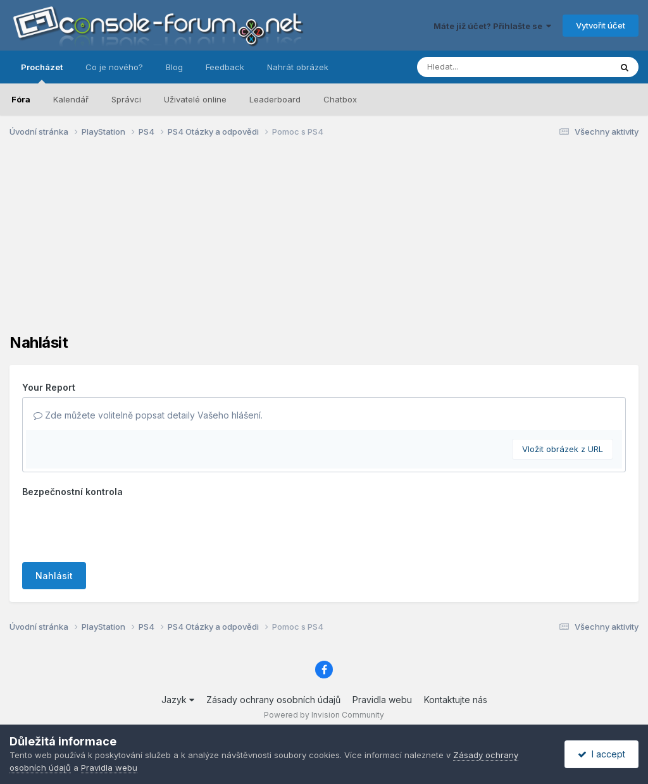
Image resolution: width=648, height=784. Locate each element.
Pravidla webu (382, 699)
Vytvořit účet (600, 25)
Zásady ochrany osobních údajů (273, 699)
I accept (601, 754)
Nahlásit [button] (54, 575)
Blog (174, 67)
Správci (126, 99)
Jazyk (177, 699)
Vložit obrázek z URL (562, 449)
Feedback (225, 67)
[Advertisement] (324, 245)
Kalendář (71, 99)
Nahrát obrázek (297, 67)
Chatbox (340, 99)
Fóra (20, 99)
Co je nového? (114, 67)
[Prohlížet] (490, 67)
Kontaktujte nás (455, 699)
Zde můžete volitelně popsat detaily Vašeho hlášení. (148, 415)
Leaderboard (275, 99)
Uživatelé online (195, 99)
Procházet (42, 72)
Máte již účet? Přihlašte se (492, 26)
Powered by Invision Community (324, 715)
